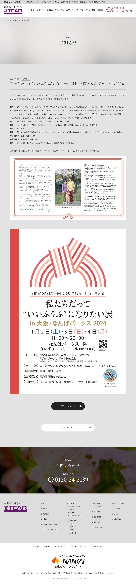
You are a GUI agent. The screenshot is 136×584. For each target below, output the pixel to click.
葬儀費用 (32, 10)
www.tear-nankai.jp (113, 132)
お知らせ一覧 (16, 20)
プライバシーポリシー (78, 546)
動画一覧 (115, 514)
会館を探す (41, 10)
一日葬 (72, 510)
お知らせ (44, 509)
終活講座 (99, 506)
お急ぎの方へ (45, 514)
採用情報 (100, 10)
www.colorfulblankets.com (69, 132)
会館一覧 (73, 533)
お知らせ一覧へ (68, 427)
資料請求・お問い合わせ (49, 524)
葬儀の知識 (96, 512)
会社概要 (92, 10)
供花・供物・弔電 (81, 10)
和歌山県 (73, 527)
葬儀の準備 (96, 503)
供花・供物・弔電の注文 (49, 530)
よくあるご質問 (97, 527)
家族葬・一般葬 (75, 506)
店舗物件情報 (116, 519)
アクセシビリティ (96, 546)
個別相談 (50, 10)
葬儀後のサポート (118, 503)
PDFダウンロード (68, 406)
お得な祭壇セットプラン (78, 515)
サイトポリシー (60, 546)
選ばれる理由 (59, 10)
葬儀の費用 (70, 503)
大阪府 (72, 524)
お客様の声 (69, 10)
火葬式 (72, 512)
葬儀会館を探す (71, 521)
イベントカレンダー (119, 509)
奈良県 (72, 530)
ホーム (7, 20)
